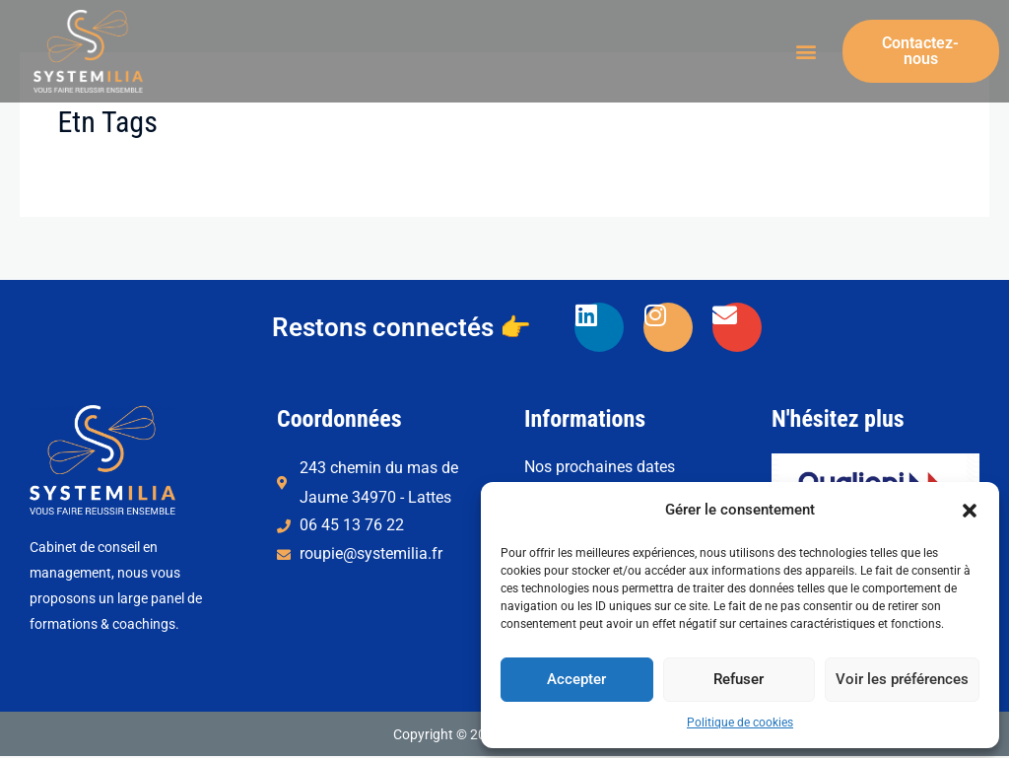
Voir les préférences (902, 679)
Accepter (576, 679)
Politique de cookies (740, 722)
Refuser (738, 679)
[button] (969, 510)
